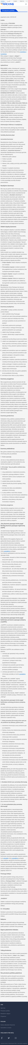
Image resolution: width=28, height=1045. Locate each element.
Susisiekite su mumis (6, 1027)
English (15, 1)
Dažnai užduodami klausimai (8, 1025)
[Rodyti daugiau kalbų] (27, 1)
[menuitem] (3, 1)
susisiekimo (7, 551)
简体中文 (22, 1)
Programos (3, 1016)
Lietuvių (2, 1)
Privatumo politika (5, 1011)
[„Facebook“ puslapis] (2, 1038)
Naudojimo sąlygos (5, 1013)
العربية (8, 1)
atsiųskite (5, 858)
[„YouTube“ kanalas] (15, 1038)
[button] (26, 4)
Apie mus (3, 1008)
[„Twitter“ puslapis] (9, 1038)
